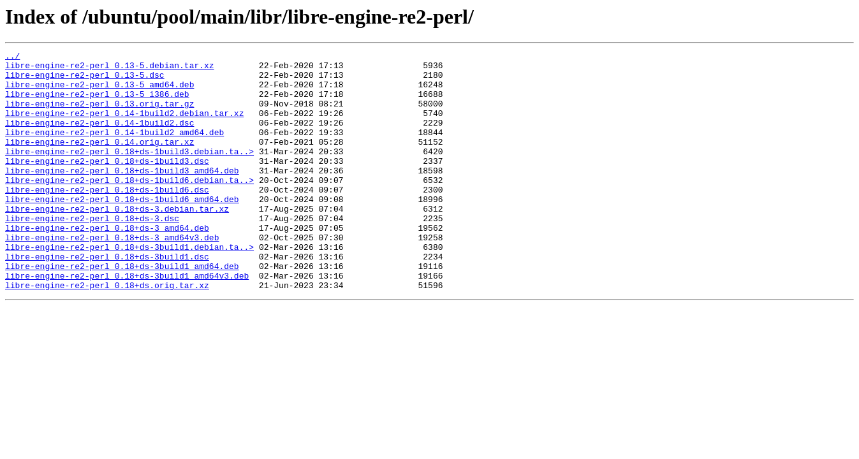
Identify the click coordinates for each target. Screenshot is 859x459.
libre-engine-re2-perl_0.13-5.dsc (85, 80)
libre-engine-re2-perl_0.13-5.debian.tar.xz (109, 69)
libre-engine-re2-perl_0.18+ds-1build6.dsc (107, 218)
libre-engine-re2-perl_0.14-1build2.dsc (99, 137)
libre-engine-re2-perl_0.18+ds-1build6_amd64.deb (122, 229)
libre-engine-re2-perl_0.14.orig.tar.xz (99, 160)
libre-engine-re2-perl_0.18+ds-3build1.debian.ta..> (129, 287)
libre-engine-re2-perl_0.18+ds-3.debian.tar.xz (117, 241)
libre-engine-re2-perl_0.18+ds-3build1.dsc (107, 298)
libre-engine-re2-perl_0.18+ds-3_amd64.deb (107, 264)
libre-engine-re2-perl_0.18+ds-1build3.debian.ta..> (129, 172)
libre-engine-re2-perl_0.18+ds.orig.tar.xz (107, 333)
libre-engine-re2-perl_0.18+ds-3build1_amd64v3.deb (127, 321)
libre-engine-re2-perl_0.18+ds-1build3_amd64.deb (122, 195)
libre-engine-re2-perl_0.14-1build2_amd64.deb (114, 149)
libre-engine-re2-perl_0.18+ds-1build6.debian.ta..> (129, 206)
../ (12, 57)
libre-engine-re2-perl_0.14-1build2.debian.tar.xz (124, 126)
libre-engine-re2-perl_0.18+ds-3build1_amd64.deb (122, 310)
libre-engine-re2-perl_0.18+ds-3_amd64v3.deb (112, 275)
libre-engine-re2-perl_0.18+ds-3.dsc (92, 252)
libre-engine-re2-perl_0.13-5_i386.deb (97, 103)
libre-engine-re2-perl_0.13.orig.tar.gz (99, 114)
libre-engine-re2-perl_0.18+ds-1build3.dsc (107, 183)
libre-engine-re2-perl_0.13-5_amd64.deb (99, 92)
